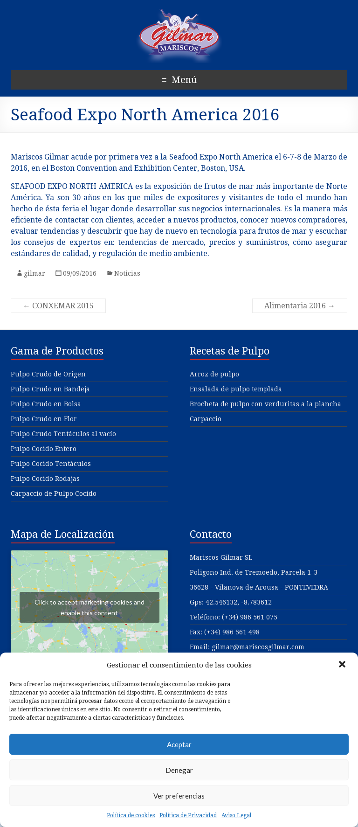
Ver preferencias (179, 796)
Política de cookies (131, 815)
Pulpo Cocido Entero (43, 448)
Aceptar (179, 744)
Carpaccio (205, 419)
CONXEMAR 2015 (58, 305)
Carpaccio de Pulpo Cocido (53, 493)
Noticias (127, 273)
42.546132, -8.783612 (239, 602)
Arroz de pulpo (214, 374)
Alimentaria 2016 (299, 305)
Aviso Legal (236, 815)
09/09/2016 (79, 273)
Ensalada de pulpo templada (236, 389)
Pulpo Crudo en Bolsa (46, 404)
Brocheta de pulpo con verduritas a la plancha (265, 404)
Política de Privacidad (188, 815)
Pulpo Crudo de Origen (48, 374)
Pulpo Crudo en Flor (44, 419)
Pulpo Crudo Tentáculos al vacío (63, 434)
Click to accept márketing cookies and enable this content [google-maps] (89, 607)
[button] (343, 665)
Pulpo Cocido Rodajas (45, 478)
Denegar (179, 770)
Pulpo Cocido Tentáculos (51, 463)
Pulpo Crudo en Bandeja (50, 389)
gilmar (34, 273)
